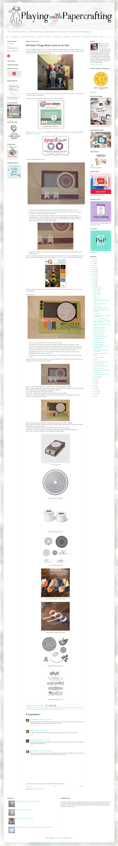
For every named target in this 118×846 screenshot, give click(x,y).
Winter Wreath (96, 340)
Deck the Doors (96, 298)
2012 (93, 396)
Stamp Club (40, 36)
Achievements (66, 36)
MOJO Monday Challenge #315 (100, 336)
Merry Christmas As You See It (100, 308)
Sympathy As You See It (98, 332)
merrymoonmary (58, 838)
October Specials (97, 372)
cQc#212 (53, 707)
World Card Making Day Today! (100, 361)
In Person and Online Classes (28, 36)
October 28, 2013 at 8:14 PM (45, 719)
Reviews (102, 36)
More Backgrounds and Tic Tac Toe (101, 374)
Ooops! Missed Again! (98, 338)
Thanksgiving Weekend (98, 344)
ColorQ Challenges (61, 257)
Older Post (81, 786)
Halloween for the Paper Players (100, 353)
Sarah (31, 730)
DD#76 (65, 707)
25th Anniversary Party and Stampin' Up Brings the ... (101, 316)
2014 (93, 284)
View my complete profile (96, 64)
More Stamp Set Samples (99, 303)
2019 (93, 273)
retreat (39, 709)
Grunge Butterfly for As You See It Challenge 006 (101, 347)
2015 (93, 282)
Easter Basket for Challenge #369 (24, 810)
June (94, 383)
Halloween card (70, 707)
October (95, 292)
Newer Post (29, 786)
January (95, 393)
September (96, 377)
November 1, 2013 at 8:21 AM (46, 751)
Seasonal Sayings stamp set (56, 709)
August (95, 379)
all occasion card (33, 707)
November (96, 290)
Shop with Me (14, 36)
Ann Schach (33, 740)
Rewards (95, 36)
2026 (93, 259)
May (94, 385)
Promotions (49, 36)
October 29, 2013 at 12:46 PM (41, 730)
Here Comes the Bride (98, 357)
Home (7, 36)
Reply (31, 725)
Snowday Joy (96, 313)
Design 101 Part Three (98, 334)
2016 (93, 280)
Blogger (70, 838)
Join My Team (57, 36)
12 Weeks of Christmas (98, 364)
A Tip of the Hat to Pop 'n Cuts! (100, 319)
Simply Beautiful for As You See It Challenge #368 (28, 801)
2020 (93, 271)
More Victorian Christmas (99, 327)
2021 (93, 269)
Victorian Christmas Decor (99, 329)
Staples (95, 296)
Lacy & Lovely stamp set (32, 709)
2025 (93, 261)
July (94, 381)
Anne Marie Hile (34, 751)
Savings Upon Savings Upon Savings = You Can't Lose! (102, 321)
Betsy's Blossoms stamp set (44, 707)
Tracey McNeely (34, 719)
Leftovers (95, 359)
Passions (95, 355)
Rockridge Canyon (45, 709)
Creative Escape (59, 707)
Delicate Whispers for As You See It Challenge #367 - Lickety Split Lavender (34, 827)
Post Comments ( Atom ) (38, 789)
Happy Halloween (97, 294)
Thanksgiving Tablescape (99, 342)
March (95, 389)
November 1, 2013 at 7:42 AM (44, 740)
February (95, 391)
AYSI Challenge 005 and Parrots (100, 366)
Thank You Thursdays (98, 368)
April (94, 387)
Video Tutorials (86, 36)
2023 (93, 265)
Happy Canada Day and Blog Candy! (24, 818)
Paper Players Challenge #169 (36, 132)
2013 (93, 286)
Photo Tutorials (76, 36)
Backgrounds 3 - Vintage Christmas (101, 370)
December (96, 288)
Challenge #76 (36, 133)
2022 (93, 267)
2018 (93, 275)
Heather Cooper (34, 705)
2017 (93, 278)
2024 (93, 263)
